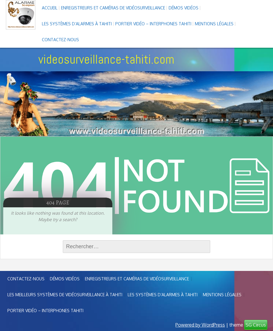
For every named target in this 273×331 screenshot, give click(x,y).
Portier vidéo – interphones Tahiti (153, 23)
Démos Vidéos (183, 7)
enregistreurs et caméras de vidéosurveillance (113, 7)
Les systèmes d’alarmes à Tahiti (77, 23)
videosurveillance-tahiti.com (106, 59)
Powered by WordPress (200, 325)
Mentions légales (214, 23)
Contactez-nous (60, 39)
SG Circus (256, 325)
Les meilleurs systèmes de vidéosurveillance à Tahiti (64, 294)
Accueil (49, 7)
